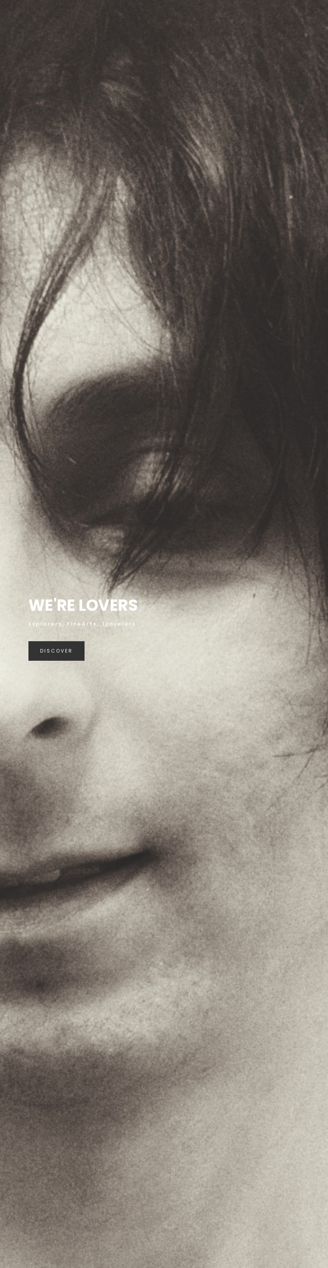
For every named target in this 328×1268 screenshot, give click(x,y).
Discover (56, 650)
